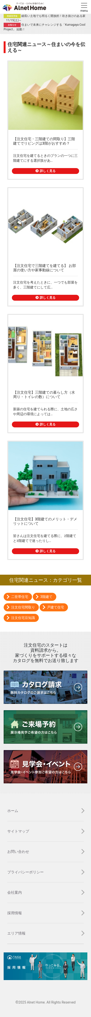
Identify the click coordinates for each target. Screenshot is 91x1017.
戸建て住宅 (55, 607)
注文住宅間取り (23, 607)
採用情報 (14, 913)
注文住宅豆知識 (23, 618)
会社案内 (14, 892)
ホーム (12, 811)
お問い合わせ (18, 851)
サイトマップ (18, 831)
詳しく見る (45, 171)
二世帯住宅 (19, 597)
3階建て (46, 597)
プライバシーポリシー (25, 872)
